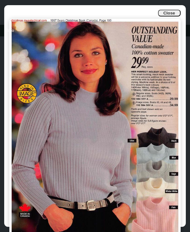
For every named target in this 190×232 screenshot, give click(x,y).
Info (10, 30)
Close (169, 13)
